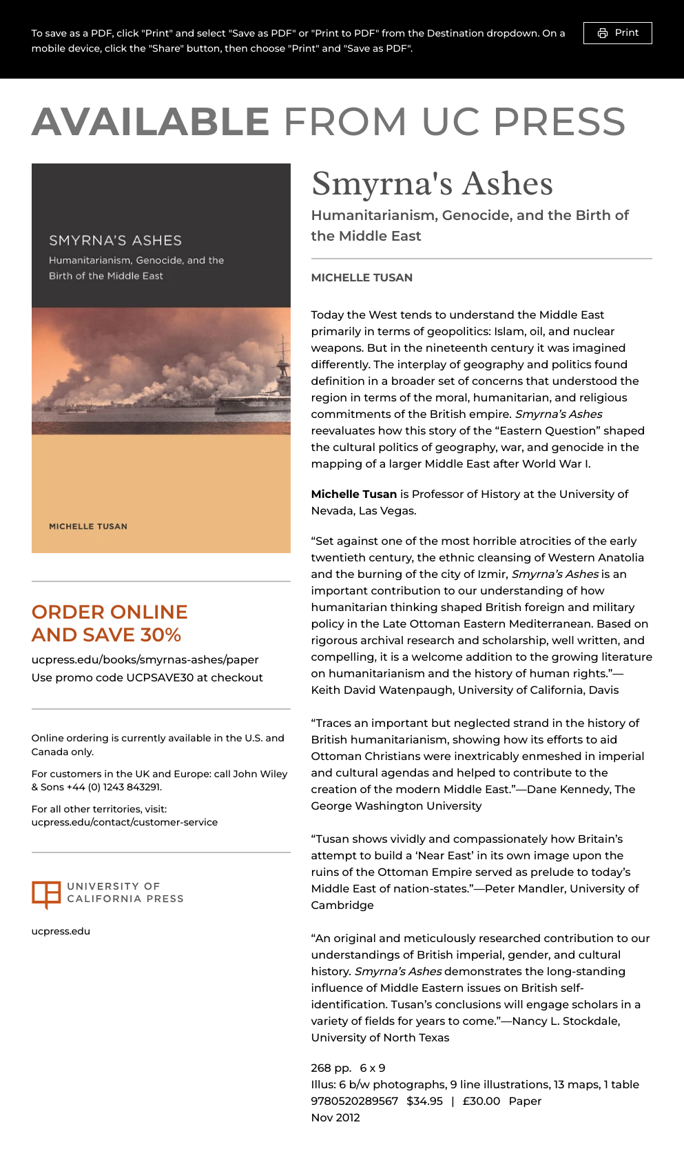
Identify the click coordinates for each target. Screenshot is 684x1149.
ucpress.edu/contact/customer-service (125, 822)
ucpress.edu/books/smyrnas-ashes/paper (145, 660)
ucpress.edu (61, 931)
